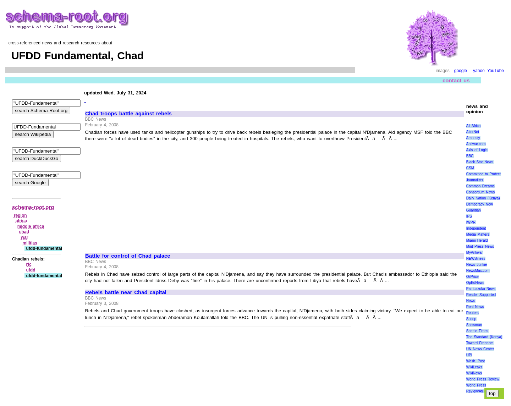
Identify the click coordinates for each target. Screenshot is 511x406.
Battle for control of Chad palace (127, 256)
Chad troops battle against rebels (128, 113)
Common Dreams (480, 186)
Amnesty (473, 138)
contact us (456, 80)
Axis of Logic (477, 150)
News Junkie (476, 265)
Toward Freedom (480, 343)
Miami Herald (477, 240)
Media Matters (477, 234)
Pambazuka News (480, 289)
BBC (470, 156)
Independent (476, 228)
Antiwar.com (475, 144)
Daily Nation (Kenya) (483, 198)
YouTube (495, 70)
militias (30, 243)
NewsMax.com (478, 271)
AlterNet (472, 132)
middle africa (30, 226)
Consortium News (480, 192)
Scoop (471, 319)
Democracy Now (479, 204)
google (460, 70)
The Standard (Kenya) (484, 337)
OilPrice (472, 277)
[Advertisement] (144, 194)
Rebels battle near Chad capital (125, 292)
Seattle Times (477, 331)
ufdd (30, 270)
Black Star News (480, 162)
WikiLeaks (474, 367)
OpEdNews (475, 283)
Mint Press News (480, 246)
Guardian (473, 210)
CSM (470, 168)
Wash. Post (475, 361)
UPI (469, 355)
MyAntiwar (474, 252)
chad (24, 231)
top (492, 393)
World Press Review (482, 379)
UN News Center (480, 349)
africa (21, 220)
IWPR (471, 222)
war (24, 237)
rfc (28, 264)
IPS (469, 216)
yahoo (479, 70)
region (20, 215)
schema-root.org (33, 207)
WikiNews (474, 373)
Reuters (472, 313)
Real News (475, 307)
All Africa (473, 126)
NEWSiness (475, 258)
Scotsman (474, 325)
